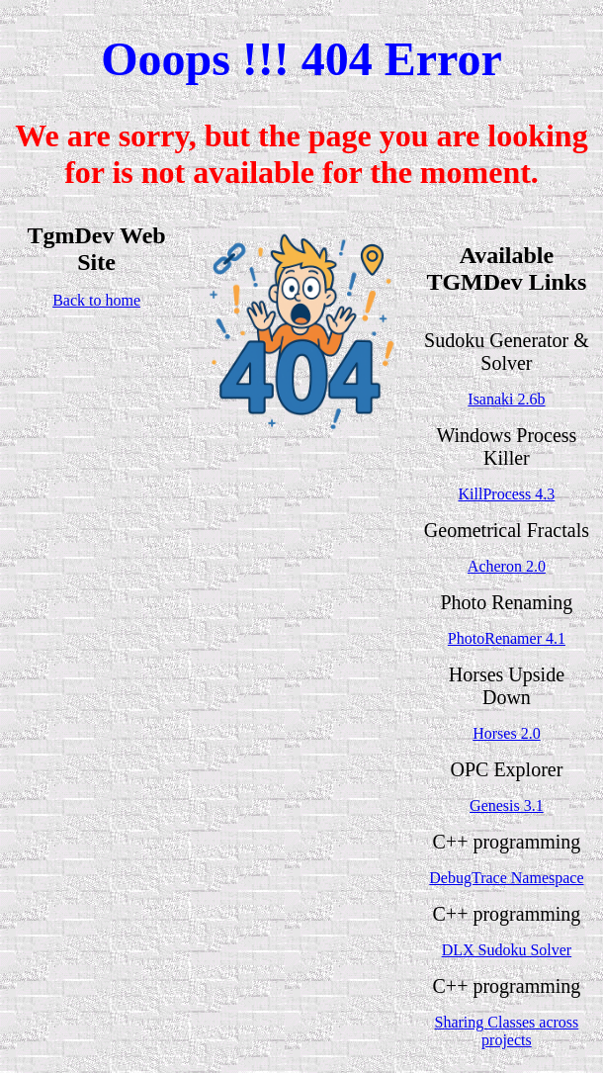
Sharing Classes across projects (507, 1031)
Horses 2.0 (506, 733)
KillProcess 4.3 (507, 494)
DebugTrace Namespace (506, 877)
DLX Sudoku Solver (507, 949)
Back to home (96, 300)
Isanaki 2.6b (506, 399)
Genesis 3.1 (507, 805)
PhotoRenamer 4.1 (506, 638)
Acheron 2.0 (507, 566)
